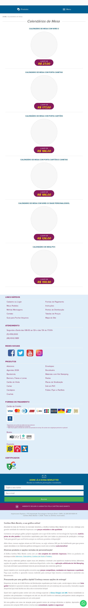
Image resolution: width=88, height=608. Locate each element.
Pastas (48, 378)
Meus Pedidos (12, 306)
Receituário (50, 370)
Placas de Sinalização (54, 382)
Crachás (10, 394)
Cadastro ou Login (14, 302)
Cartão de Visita (13, 382)
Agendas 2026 (13, 370)
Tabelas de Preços (53, 314)
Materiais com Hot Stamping (56, 374)
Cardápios (11, 390)
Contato (10, 314)
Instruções (49, 306)
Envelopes (49, 366)
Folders (49, 556)
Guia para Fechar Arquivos (18, 318)
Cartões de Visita (38, 556)
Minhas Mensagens (15, 310)
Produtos (22, 9)
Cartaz (9, 386)
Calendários (27, 556)
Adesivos (10, 366)
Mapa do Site (50, 318)
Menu (66, 9)
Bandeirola (11, 374)
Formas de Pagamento (54, 302)
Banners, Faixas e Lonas (17, 378)
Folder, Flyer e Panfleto (54, 390)
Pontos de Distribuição (54, 310)
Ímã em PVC (50, 386)
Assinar (44, 499)
